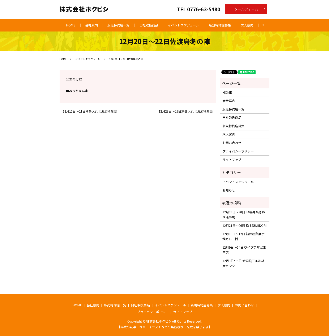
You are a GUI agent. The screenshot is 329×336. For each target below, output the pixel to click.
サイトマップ (231, 159)
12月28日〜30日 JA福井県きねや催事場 (243, 214)
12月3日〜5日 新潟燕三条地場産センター (243, 263)
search (265, 25)
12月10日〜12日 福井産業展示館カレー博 (243, 236)
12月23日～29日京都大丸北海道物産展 (186, 111)
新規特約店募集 (220, 25)
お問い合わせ (231, 142)
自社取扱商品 (148, 25)
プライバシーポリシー (238, 151)
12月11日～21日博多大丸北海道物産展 (90, 111)
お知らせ (228, 190)
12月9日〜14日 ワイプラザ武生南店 (244, 250)
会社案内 (91, 25)
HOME (70, 25)
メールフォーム (246, 9)
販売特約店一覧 (118, 25)
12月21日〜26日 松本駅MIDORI (244, 225)
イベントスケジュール (183, 25)
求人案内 (247, 25)
